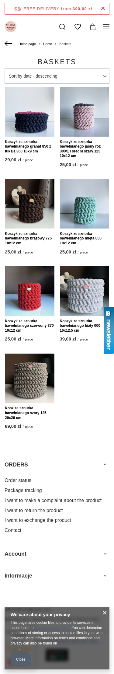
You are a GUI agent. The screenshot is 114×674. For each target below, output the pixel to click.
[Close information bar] (103, 8)
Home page (27, 44)
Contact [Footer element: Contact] (13, 530)
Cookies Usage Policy (52, 628)
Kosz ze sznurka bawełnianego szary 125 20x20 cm (26, 413)
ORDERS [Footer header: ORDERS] (16, 465)
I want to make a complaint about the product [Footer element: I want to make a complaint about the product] (53, 500)
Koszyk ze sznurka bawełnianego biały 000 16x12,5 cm (80, 326)
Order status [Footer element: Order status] (18, 480)
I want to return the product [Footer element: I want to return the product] (34, 510)
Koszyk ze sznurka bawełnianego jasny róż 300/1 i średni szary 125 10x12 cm (80, 149)
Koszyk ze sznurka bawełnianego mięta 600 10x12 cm (81, 238)
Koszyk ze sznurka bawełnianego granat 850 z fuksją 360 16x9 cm (28, 146)
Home (47, 44)
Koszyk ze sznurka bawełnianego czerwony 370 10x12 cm (29, 326)
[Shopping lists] (77, 27)
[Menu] (107, 27)
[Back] (9, 44)
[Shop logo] (11, 27)
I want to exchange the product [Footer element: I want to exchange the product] (38, 520)
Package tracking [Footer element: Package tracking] (23, 490)
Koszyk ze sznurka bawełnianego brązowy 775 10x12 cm (28, 238)
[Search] (62, 27)
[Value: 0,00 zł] (92, 27)
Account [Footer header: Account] (15, 554)
